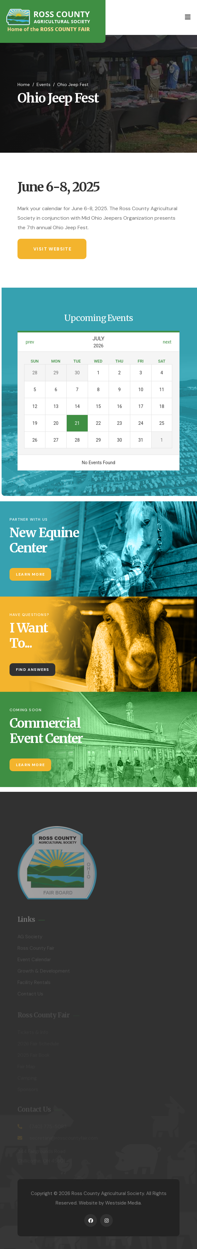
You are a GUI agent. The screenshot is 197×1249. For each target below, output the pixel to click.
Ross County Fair (35, 950)
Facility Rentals (34, 984)
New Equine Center (44, 540)
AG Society (29, 938)
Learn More (30, 574)
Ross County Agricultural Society (107, 1193)
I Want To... (29, 635)
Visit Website (52, 249)
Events (44, 84)
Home (23, 84)
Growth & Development (43, 973)
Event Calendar (34, 961)
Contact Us (30, 995)
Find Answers (32, 669)
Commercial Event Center (46, 730)
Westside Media (123, 1203)
